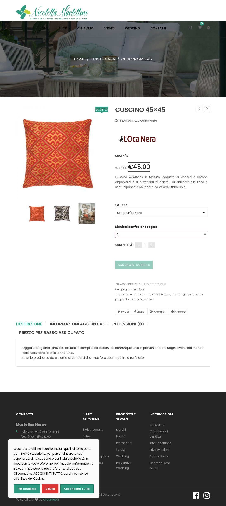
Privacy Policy (159, 450)
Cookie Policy (159, 456)
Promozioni (124, 443)
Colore (121, 205)
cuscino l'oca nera (140, 299)
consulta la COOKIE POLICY (64, 478)
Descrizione (29, 324)
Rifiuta (50, 489)
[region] (53, 468)
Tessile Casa (103, 59)
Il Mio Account (93, 430)
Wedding (122, 456)
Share (139, 312)
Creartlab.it (51, 500)
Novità (120, 436)
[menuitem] (42, 28)
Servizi (120, 449)
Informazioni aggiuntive (77, 324)
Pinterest (178, 312)
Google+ (158, 312)
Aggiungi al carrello (134, 264)
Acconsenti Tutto (77, 489)
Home (79, 59)
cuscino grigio (181, 294)
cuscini (127, 294)
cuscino (139, 294)
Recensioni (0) (128, 324)
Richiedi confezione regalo (136, 227)
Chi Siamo (157, 425)
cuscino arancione (158, 294)
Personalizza (27, 489)
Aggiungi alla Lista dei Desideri (132, 284)
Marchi (121, 430)
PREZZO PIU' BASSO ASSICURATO (51, 333)
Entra (86, 436)
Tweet (123, 312)
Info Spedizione (160, 443)
